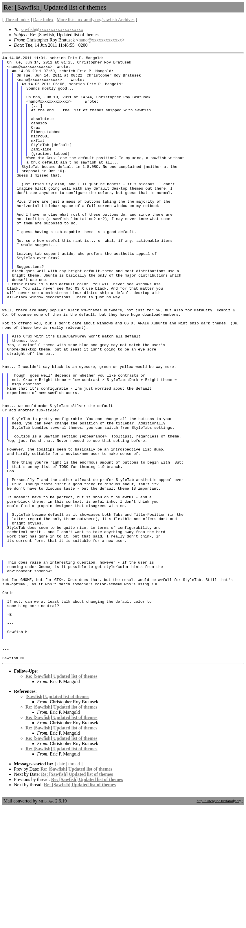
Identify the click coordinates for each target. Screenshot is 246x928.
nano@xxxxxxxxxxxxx (100, 39)
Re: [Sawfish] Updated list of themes (61, 797)
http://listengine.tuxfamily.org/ (220, 922)
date (61, 884)
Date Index (43, 19)
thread (74, 884)
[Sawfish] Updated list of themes (57, 817)
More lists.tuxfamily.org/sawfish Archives (96, 19)
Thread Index (17, 19)
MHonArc (46, 922)
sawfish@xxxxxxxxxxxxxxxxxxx (52, 29)
